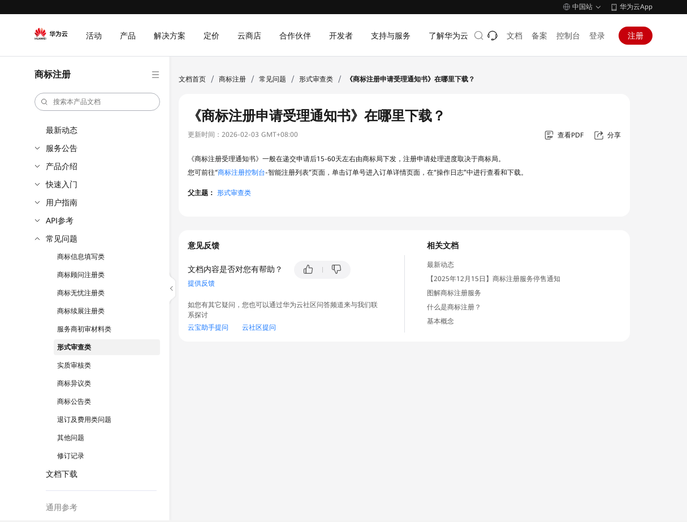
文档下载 (61, 473)
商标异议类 (74, 383)
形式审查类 (74, 347)
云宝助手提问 (208, 327)
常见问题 (61, 238)
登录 (597, 35)
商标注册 (232, 79)
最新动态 (61, 130)
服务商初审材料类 (84, 329)
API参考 (60, 220)
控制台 (568, 35)
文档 (514, 35)
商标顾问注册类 (81, 275)
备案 (539, 35)
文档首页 (192, 79)
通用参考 (61, 507)
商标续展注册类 (81, 311)
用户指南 (61, 202)
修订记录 (70, 456)
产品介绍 (61, 166)
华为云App (636, 7)
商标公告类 (74, 401)
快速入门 (61, 184)
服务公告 (61, 148)
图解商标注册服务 (454, 293)
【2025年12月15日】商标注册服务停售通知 (493, 279)
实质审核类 (74, 365)
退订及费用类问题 (84, 420)
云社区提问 (259, 327)
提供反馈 (201, 283)
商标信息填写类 (81, 257)
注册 (635, 35)
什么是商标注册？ (454, 307)
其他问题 (70, 438)
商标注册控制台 (241, 172)
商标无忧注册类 (81, 293)
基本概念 (440, 321)
